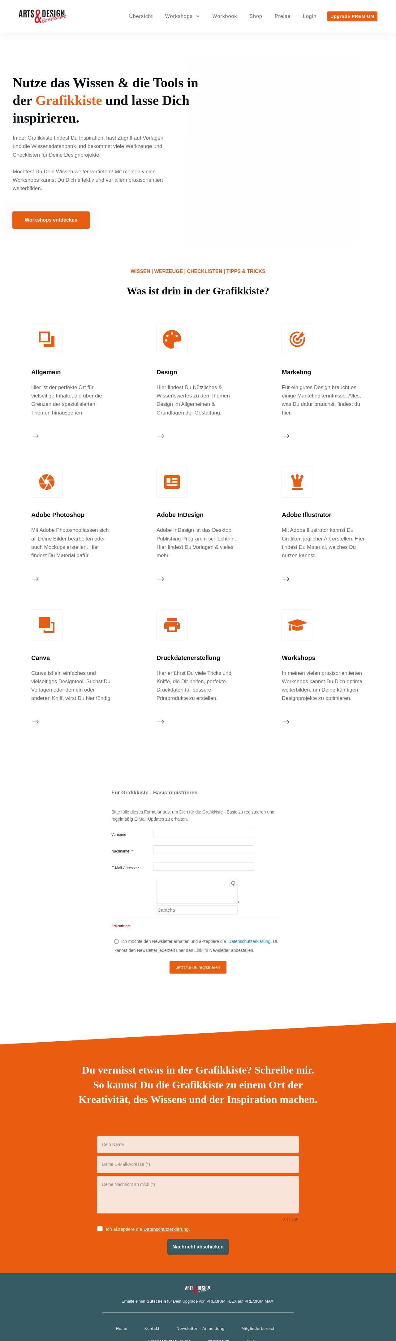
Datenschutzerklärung (166, 1188)
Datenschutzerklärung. (250, 899)
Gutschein (156, 1259)
